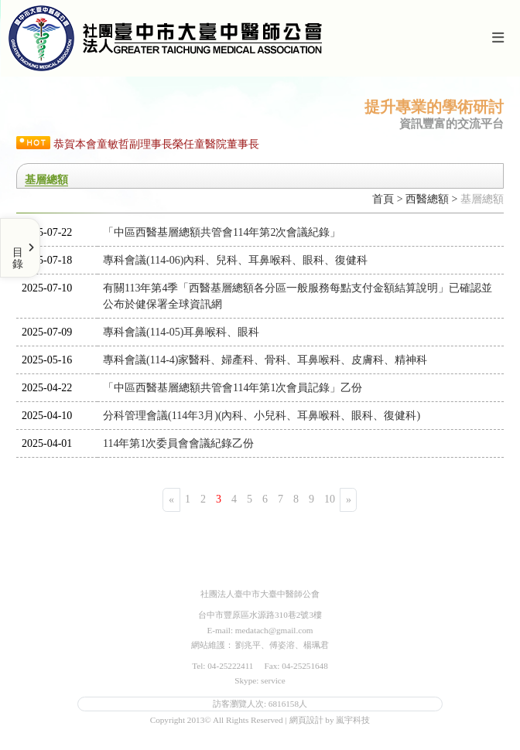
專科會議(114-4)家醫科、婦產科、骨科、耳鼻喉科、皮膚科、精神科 (265, 360)
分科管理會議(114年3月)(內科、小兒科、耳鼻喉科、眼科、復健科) (261, 415)
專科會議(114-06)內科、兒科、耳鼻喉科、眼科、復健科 (235, 260)
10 (329, 499)
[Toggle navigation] (497, 38)
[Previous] (171, 500)
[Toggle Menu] (20, 248)
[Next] (348, 500)
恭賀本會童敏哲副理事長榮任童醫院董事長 (156, 144)
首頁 (383, 199)
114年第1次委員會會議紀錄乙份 (178, 443)
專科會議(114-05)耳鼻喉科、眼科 (181, 332)
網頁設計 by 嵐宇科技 (330, 719)
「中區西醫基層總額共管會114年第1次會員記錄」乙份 (232, 388)
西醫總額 (427, 199)
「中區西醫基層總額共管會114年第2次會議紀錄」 (221, 232)
